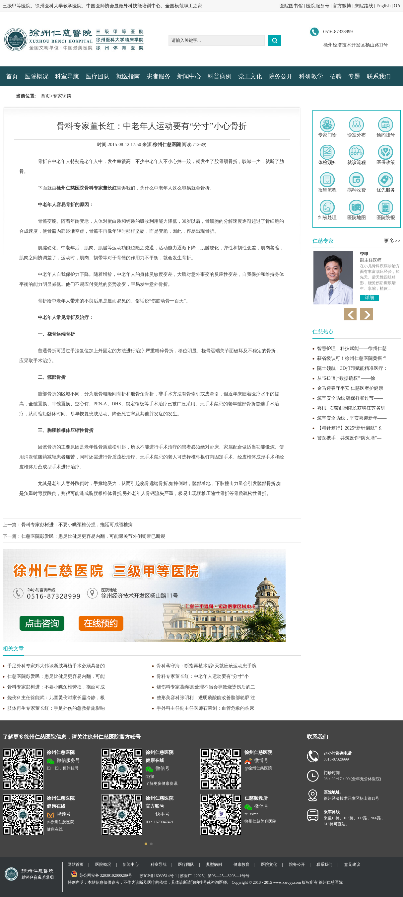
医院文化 (269, 864)
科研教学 (311, 76)
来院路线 (364, 5)
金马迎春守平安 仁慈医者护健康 (350, 388)
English (383, 5)
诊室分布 (356, 127)
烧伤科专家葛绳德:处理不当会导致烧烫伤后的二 (206, 687)
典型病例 (214, 864)
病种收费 (356, 182)
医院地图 (356, 210)
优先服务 (385, 182)
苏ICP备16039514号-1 (158, 875)
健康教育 (241, 864)
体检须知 (327, 155)
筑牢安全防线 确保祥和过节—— (350, 398)
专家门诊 (327, 127)
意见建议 (352, 864)
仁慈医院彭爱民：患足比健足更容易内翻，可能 (56, 676)
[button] (146, 844)
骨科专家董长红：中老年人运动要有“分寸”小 (203, 676)
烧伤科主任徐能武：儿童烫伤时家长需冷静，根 (56, 697)
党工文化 (250, 76)
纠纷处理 (327, 210)
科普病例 (220, 76)
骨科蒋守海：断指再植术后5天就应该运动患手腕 (206, 665)
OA (397, 5)
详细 (369, 292)
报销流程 (327, 182)
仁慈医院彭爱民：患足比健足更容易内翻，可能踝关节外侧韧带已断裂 (93, 536)
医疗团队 (97, 76)
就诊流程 (356, 155)
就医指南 (128, 76)
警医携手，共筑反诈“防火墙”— (349, 438)
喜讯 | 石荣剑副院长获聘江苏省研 (351, 408)
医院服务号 (317, 5)
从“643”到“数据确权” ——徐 (346, 378)
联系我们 (379, 76)
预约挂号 (385, 127)
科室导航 (67, 76)
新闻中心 (189, 76)
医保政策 (385, 155)
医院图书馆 (291, 5)
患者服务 (158, 76)
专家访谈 (62, 96)
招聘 (336, 76)
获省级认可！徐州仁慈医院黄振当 (352, 358)
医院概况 (36, 76)
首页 (12, 76)
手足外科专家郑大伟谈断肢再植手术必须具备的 (56, 665)
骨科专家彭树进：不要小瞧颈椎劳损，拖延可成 (56, 687)
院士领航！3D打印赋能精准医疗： (352, 368)
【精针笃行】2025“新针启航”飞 (349, 428)
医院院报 (385, 210)
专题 (354, 76)
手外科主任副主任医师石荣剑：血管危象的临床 (205, 708)
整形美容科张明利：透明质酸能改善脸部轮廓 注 (206, 697)
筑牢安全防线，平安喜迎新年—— (352, 418)
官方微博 (342, 5)
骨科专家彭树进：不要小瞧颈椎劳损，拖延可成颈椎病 (77, 524)
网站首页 (76, 864)
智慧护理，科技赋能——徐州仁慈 (352, 348)
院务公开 (281, 76)
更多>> (392, 241)
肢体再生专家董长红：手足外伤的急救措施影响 (56, 708)
